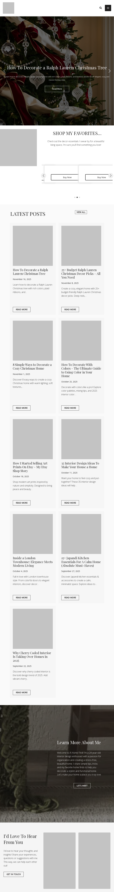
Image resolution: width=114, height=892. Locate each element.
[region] (57, 70)
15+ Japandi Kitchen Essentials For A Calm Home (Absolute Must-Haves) (81, 562)
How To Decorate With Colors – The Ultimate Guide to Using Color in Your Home (81, 370)
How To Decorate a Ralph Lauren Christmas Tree (30, 272)
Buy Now (67, 177)
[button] (100, 8)
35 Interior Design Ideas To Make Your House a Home (80, 465)
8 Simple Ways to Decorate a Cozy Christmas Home (32, 366)
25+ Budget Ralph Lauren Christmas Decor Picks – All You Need (80, 274)
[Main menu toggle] (108, 8)
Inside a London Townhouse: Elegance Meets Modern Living (33, 562)
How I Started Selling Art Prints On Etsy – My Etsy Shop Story (30, 467)
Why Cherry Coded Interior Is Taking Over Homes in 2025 (32, 657)
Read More (21, 309)
